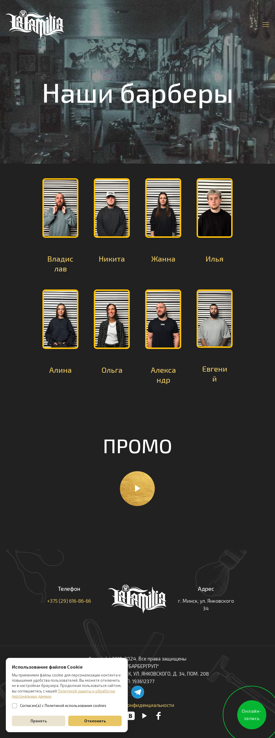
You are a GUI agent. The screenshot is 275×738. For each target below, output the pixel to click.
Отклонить (95, 721)
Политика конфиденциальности (137, 705)
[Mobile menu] (266, 24)
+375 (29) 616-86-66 (69, 601)
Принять (38, 721)
